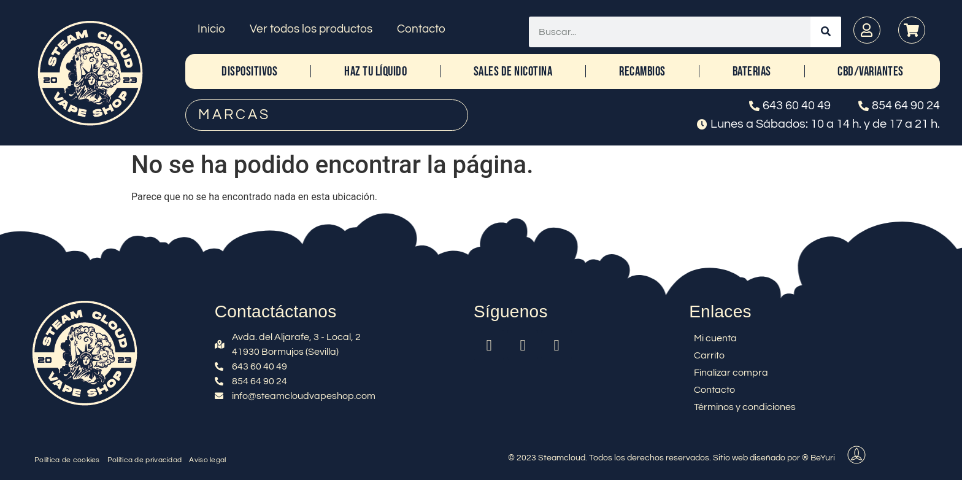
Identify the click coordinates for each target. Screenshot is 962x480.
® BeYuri (818, 458)
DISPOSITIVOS (249, 71)
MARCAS (234, 114)
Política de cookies (67, 460)
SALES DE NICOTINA (513, 71)
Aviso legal (207, 460)
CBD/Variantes (870, 71)
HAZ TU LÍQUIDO (375, 71)
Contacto (421, 29)
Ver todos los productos (311, 29)
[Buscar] (825, 32)
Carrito (709, 355)
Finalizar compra (731, 372)
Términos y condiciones (745, 407)
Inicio (211, 29)
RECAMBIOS (642, 71)
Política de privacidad (144, 460)
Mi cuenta (715, 338)
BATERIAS (752, 71)
